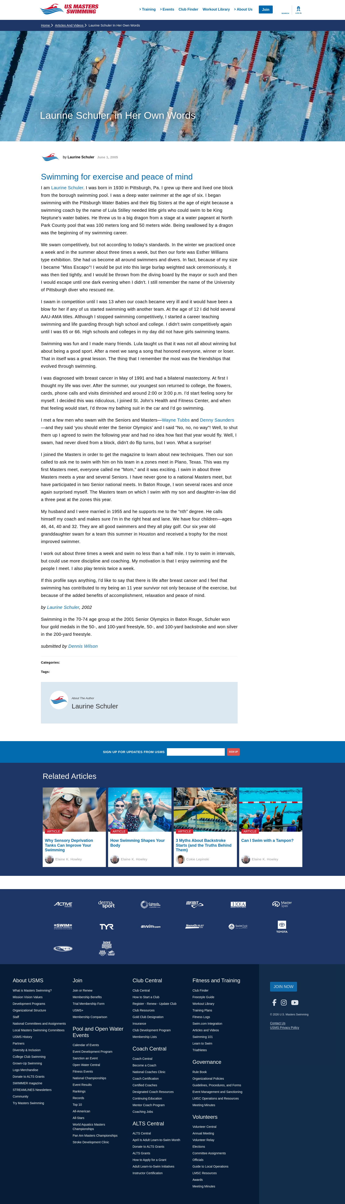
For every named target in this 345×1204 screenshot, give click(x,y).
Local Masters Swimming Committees (39, 1030)
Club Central (141, 990)
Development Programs (29, 1003)
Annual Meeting (203, 1133)
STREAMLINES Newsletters (32, 1090)
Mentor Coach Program (149, 1105)
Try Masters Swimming (28, 1103)
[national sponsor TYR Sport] (107, 927)
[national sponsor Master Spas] (282, 904)
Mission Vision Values (28, 997)
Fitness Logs (201, 1017)
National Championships (89, 1078)
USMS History (22, 1037)
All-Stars (78, 1118)
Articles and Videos (70, 25)
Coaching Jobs (143, 1111)
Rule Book (200, 1072)
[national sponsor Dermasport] (107, 904)
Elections (199, 1146)
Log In (298, 13)
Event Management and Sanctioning (217, 1092)
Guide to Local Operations (211, 1166)
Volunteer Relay (203, 1140)
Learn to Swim (202, 1043)
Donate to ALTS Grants (29, 1076)
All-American (81, 1111)
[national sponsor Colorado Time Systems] (150, 904)
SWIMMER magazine (27, 1083)
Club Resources (144, 1010)
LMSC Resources (205, 1173)
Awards (198, 1179)
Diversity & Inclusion (27, 1050)
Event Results (82, 1085)
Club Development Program (152, 1030)
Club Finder (188, 9)
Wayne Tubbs (176, 420)
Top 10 (77, 1104)
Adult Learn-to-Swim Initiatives (153, 1166)
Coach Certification (146, 1078)
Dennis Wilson (83, 646)
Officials (198, 1160)
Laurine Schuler (67, 187)
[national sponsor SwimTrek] (238, 927)
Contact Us (277, 1023)
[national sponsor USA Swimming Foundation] (107, 949)
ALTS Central (142, 1133)
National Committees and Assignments (39, 1023)
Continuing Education (147, 1098)
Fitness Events (83, 1071)
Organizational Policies (208, 1078)
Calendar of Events (86, 1045)
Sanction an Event (85, 1058)
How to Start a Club (146, 997)
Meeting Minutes (204, 1105)
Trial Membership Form (89, 1003)
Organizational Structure (29, 1010)
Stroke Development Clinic (91, 1142)
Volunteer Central (204, 1126)
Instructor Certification (148, 1173)
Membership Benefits (87, 997)
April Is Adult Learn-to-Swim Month (156, 1140)
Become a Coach (144, 1065)
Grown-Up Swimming (27, 1063)
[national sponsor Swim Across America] (63, 927)
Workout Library (216, 9)
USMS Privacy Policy (284, 1027)
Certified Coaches (145, 1085)
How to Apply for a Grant (149, 1160)
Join (265, 9)
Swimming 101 (203, 1037)
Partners (19, 1043)
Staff (16, 1017)
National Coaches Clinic (149, 1072)
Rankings (79, 1091)
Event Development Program (92, 1051)
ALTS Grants (141, 1153)
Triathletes (200, 1050)
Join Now (284, 986)
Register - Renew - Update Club (154, 1003)
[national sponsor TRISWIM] (63, 949)
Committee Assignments (209, 1153)
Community (21, 1096)
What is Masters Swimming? (32, 990)
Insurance (139, 1023)
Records (78, 1098)
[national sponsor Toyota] (282, 927)
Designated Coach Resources (153, 1092)
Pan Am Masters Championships (95, 1135)
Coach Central (142, 1058)
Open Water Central (86, 1065)
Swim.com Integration (207, 1023)
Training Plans (202, 1010)
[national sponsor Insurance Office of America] (238, 904)
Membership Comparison (90, 1017)
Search (285, 13)
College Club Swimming (29, 1056)
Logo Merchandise (25, 1070)
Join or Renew (83, 990)
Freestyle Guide (203, 997)
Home (47, 25)
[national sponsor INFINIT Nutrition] (194, 904)
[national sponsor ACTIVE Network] (63, 904)
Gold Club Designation (148, 1017)
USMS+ (78, 1010)
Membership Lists (145, 1037)
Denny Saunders (217, 420)
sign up (233, 752)
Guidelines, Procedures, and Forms (217, 1085)
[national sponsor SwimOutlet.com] (194, 927)
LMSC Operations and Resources (216, 1098)
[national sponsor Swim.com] (150, 927)
